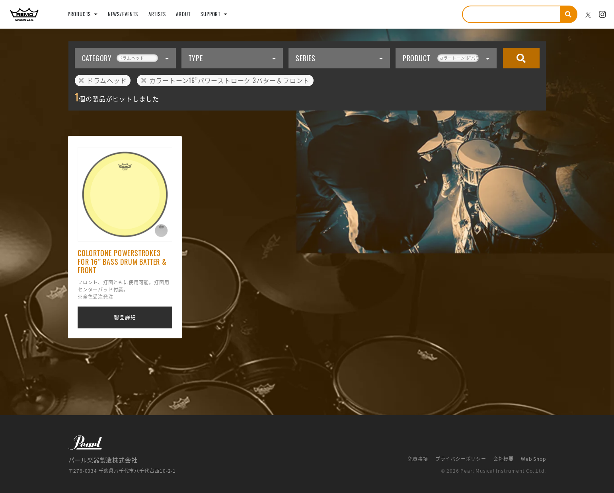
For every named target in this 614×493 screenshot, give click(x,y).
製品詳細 (125, 317)
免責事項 (418, 458)
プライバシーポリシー (460, 458)
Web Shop (533, 458)
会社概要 (503, 458)
